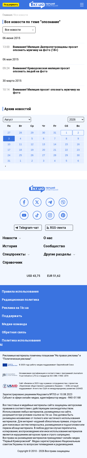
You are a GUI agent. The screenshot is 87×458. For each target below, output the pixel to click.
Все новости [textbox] (13, 29)
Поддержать (11, 4)
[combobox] (19, 30)
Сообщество (54, 246)
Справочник (12, 262)
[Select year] (76, 119)
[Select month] (17, 119)
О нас (48, 238)
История (10, 246)
